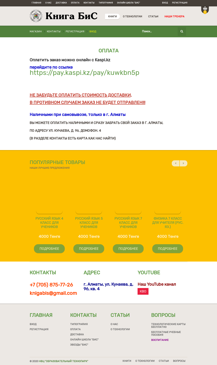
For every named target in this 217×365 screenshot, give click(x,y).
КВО (143, 291)
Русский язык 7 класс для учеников (128, 224)
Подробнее (49, 250)
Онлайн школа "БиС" (128, 3)
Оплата (75, 3)
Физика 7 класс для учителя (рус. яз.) (167, 224)
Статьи (153, 16)
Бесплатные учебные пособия (166, 333)
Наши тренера (174, 16)
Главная (36, 3)
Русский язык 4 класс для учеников (49, 224)
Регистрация (179, 3)
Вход (165, 3)
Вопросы (163, 315)
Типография (106, 3)
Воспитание (160, 340)
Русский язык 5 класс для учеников (89, 224)
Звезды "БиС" (79, 344)
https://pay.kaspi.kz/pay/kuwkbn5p (84, 73)
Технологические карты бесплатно (168, 325)
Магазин (36, 31)
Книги (112, 16)
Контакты (89, 3)
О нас (48, 3)
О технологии (132, 16)
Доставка (61, 3)
